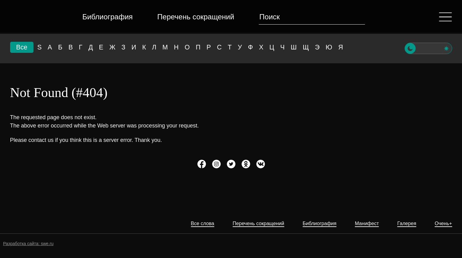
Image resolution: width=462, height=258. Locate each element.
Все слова (184, 223)
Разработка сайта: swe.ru (28, 243)
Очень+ (442, 223)
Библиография (106, 17)
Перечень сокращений (194, 17)
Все (22, 48)
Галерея (403, 223)
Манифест (361, 223)
